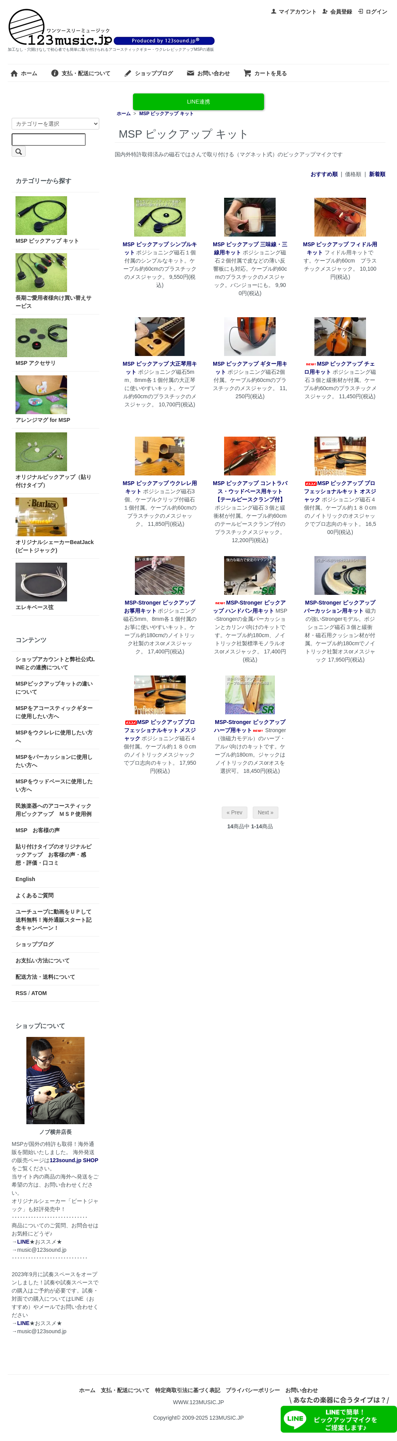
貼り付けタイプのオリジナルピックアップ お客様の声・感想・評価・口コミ (53, 854)
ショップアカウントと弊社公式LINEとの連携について (55, 663)
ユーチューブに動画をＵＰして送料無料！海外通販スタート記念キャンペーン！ (53, 920)
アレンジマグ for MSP (43, 399)
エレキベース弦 (41, 586)
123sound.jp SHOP (74, 1160)
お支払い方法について (43, 960)
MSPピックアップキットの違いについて (54, 688)
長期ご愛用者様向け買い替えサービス (53, 281)
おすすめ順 (324, 174)
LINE (23, 1242)
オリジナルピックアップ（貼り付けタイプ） (53, 460)
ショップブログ (148, 73)
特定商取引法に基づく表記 (187, 1390)
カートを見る (265, 73)
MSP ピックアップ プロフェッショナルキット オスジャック (340, 491)
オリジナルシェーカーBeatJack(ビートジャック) (55, 525)
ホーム (23, 73)
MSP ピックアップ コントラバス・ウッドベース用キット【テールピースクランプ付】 (250, 491)
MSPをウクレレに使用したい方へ (54, 736)
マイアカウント (294, 12)
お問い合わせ (208, 73)
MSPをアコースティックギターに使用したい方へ (54, 712)
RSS (21, 993)
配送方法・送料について (45, 977)
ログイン (372, 12)
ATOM (39, 993)
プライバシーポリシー (253, 1390)
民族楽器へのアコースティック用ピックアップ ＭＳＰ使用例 (53, 810)
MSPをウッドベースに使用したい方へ (54, 785)
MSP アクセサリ (41, 342)
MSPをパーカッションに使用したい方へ (54, 761)
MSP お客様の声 (38, 830)
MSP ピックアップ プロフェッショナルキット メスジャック (160, 730)
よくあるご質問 (35, 895)
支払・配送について (80, 73)
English (25, 879)
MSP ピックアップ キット (166, 113)
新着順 (377, 174)
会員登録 (337, 12)
